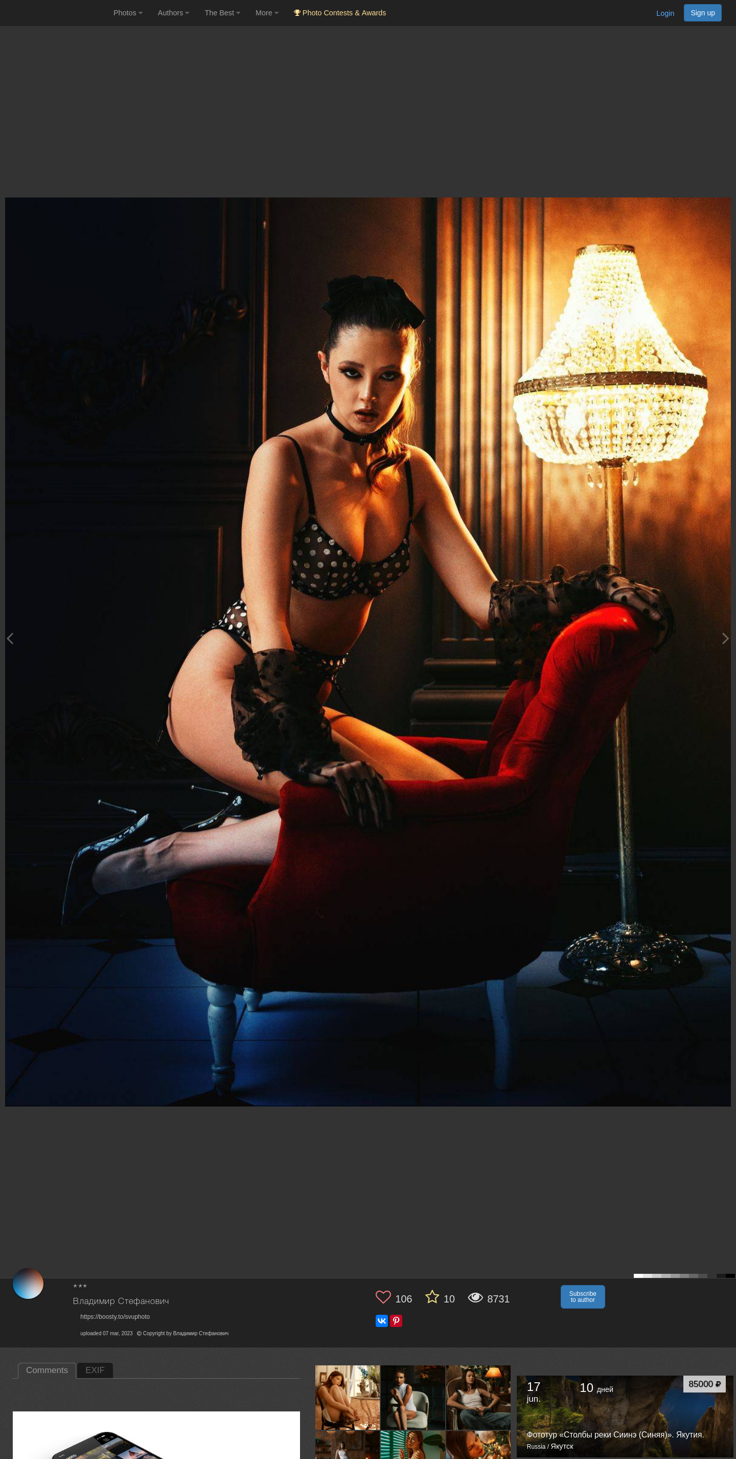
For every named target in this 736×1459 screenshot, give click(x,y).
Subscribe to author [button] (582, 1296)
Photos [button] (128, 12)
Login (665, 13)
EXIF (95, 1370)
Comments (47, 1370)
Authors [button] (174, 12)
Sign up (703, 12)
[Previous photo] (9, 638)
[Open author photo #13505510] (413, 1397)
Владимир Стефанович (121, 1302)
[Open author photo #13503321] (478, 1397)
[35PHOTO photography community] (55, 13)
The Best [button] (222, 12)
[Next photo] (725, 638)
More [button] (267, 12)
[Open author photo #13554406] (347, 1397)
